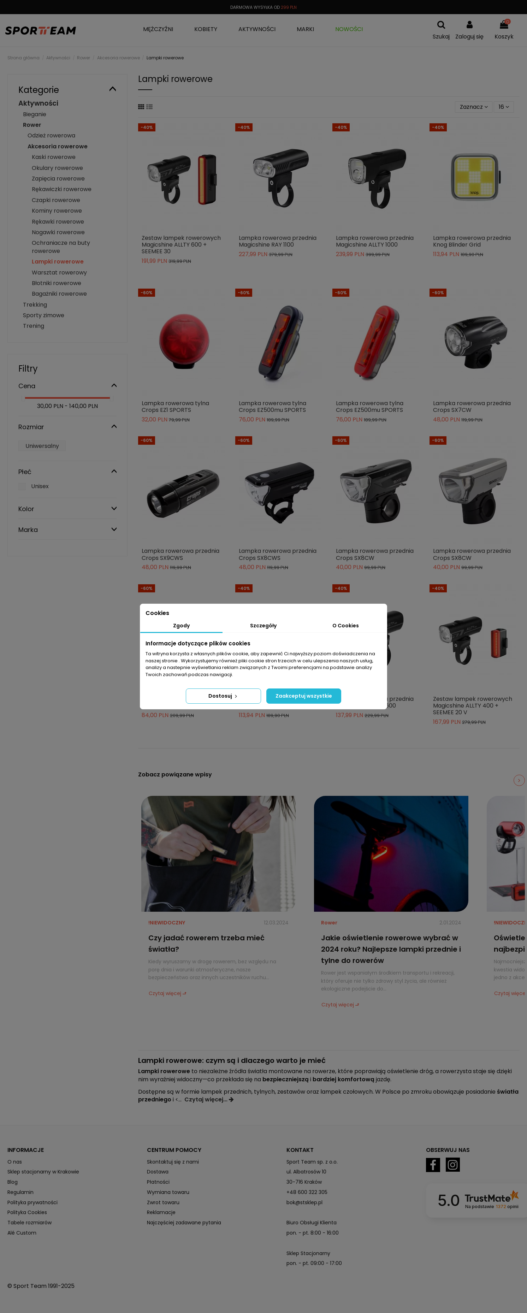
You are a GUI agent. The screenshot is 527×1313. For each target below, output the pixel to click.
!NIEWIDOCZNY (166, 922)
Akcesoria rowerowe (58, 146)
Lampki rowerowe (58, 262)
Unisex (40, 486)
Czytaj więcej (165, 993)
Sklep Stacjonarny (308, 1253)
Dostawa (157, 1171)
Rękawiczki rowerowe (61, 189)
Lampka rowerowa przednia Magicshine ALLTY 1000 (375, 241)
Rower (329, 922)
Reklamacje (161, 1212)
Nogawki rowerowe (58, 232)
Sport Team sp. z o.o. (312, 1161)
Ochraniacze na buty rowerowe (61, 247)
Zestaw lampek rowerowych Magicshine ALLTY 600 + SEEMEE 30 (181, 244)
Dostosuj (223, 695)
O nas (14, 1161)
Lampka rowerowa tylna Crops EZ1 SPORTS (175, 406)
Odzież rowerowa (51, 135)
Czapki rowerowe (56, 200)
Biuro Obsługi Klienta (311, 1222)
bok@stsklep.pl (304, 1202)
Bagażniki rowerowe (59, 294)
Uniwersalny (42, 446)
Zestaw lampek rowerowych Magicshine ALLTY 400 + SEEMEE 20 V (472, 705)
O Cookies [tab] (345, 625)
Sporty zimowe (43, 315)
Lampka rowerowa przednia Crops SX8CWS (277, 554)
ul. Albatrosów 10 (306, 1171)
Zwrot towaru (163, 1202)
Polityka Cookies (27, 1212)
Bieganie (34, 114)
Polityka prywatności (32, 1202)
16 (504, 107)
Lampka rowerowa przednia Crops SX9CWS (180, 554)
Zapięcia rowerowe (58, 179)
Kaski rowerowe (54, 157)
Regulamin (20, 1192)
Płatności (158, 1181)
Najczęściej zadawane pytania (184, 1222)
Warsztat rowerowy (59, 272)
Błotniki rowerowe (56, 283)
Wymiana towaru (168, 1192)
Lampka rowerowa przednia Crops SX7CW (472, 406)
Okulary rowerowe (57, 168)
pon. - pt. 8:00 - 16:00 (312, 1232)
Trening (33, 326)
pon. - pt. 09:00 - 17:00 (314, 1263)
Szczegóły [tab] (263, 625)
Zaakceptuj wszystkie (304, 695)
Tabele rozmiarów (29, 1222)
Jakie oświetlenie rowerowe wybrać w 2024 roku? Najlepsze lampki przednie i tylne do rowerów (391, 949)
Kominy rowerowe (57, 211)
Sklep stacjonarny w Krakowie (43, 1171)
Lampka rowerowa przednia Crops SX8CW (375, 554)
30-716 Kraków (304, 1181)
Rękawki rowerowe (58, 222)
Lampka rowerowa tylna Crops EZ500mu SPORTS (272, 406)
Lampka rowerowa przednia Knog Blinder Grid (472, 241)
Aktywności (38, 103)
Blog (12, 1181)
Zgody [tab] (181, 625)
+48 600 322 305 (306, 1192)
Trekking (35, 305)
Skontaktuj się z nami (173, 1161)
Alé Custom (21, 1232)
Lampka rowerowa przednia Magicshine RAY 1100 (277, 241)
